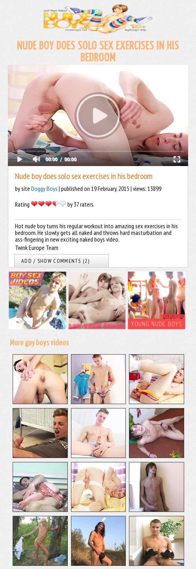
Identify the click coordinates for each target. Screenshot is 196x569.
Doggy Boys (44, 188)
